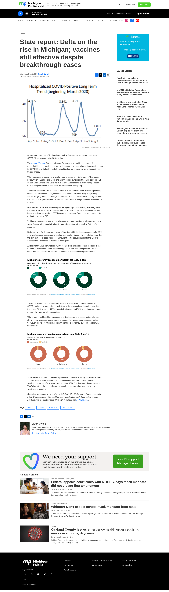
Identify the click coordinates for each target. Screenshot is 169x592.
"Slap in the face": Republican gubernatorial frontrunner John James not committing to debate (132, 144)
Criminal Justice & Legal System (62, 481)
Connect (89, 22)
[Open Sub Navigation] (24, 22)
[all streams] (143, 15)
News (20, 22)
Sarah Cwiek (43, 76)
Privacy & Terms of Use (128, 562)
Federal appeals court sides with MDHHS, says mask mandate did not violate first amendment (98, 485)
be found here (82, 402)
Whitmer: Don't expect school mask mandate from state (93, 509)
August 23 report (38, 165)
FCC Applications (126, 567)
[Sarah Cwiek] (25, 430)
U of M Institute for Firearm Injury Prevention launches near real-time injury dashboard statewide (133, 94)
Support (102, 22)
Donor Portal (130, 5)
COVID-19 (53, 409)
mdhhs (41, 409)
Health (22, 36)
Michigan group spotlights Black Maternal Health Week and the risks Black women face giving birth (132, 107)
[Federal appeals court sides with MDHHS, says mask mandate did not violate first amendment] (34, 488)
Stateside (31, 22)
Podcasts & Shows (47, 22)
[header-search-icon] (121, 6)
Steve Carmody (56, 539)
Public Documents (70, 572)
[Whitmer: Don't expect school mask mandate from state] (34, 513)
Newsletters (116, 22)
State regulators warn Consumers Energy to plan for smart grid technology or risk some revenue (132, 133)
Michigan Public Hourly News (102, 562)
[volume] (27, 15)
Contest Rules (97, 567)
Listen (77, 22)
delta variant (67, 409)
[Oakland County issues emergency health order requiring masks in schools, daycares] (34, 536)
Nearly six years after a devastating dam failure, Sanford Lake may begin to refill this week (132, 82)
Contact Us (67, 562)
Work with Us (68, 567)
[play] (20, 15)
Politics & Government (59, 505)
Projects (65, 22)
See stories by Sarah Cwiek (44, 435)
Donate (145, 6)
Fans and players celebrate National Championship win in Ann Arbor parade (133, 120)
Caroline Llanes (56, 491)
